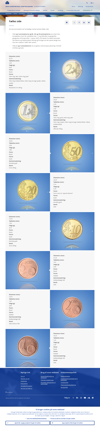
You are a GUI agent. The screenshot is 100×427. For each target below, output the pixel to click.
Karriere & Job (89, 6)
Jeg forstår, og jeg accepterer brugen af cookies (27, 423)
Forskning (60, 10)
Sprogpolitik (64, 387)
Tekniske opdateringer (47, 380)
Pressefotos (24, 383)
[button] (89, 3)
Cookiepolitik (64, 382)
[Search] (79, 3)
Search (87, 3)
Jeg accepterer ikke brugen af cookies (72, 423)
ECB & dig (80, 6)
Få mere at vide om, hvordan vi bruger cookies (62, 418)
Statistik (45, 10)
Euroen (52, 10)
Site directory (10, 392)
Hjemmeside (8, 13)
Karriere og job (25, 379)
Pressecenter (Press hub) (73, 10)
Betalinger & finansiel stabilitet (32, 10)
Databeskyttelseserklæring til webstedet (69, 379)
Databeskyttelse (65, 376)
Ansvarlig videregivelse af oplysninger (48, 383)
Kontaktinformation (26, 386)
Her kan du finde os (26, 388)
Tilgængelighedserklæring (68, 385)
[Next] (92, 72)
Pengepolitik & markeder (13, 10)
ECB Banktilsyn (88, 10)
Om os (73, 6)
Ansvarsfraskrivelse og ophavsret (47, 377)
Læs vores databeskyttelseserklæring (37, 418)
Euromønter (22, 13)
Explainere (24, 381)
